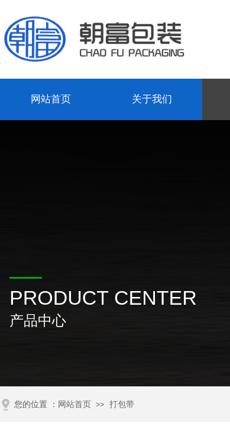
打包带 (121, 404)
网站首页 (51, 99)
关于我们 (152, 99)
